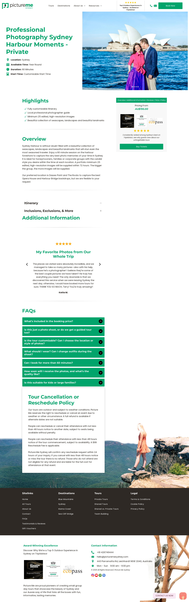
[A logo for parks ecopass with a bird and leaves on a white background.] (156, 121)
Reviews (150, 100)
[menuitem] (51, 6)
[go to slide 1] (132, 86)
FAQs (157, 100)
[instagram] (92, 575)
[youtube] (96, 575)
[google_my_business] (103, 575)
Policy (163, 100)
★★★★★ (130, 2)
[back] (27, 264)
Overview (121, 100)
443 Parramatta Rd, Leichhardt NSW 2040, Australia (124, 561)
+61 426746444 (105, 552)
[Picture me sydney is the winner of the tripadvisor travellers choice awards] (141, 121)
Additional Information (136, 100)
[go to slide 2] (134, 86)
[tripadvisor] (100, 575)
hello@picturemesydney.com (112, 556)
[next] (100, 264)
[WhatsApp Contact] (183, 596)
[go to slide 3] (136, 86)
